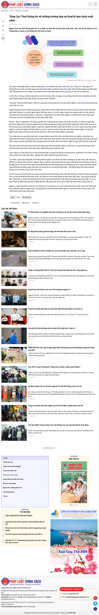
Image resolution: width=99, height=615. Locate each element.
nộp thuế (81, 103)
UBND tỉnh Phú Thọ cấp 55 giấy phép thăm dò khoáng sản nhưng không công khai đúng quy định (61, 349)
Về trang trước (15, 203)
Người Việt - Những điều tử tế (12, 488)
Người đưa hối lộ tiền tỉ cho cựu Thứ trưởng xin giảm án (49, 289)
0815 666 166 (13, 597)
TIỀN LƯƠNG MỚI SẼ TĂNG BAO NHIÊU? (18, 516)
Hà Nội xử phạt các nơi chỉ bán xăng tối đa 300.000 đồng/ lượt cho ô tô (55, 386)
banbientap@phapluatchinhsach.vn (34, 597)
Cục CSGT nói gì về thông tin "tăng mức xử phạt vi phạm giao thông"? (54, 367)
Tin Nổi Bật (25, 512)
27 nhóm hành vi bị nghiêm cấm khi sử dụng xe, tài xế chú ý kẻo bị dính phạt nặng (59, 212)
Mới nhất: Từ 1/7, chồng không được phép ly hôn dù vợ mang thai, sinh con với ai (25, 541)
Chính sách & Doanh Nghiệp (12, 466)
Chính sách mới (8, 462)
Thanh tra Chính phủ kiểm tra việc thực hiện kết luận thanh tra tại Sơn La (55, 309)
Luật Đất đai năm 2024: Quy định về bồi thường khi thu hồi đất (24, 523)
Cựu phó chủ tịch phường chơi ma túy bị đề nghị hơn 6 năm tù (51, 328)
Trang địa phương (8, 492)
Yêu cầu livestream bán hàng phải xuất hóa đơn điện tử (23, 534)
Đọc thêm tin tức (49, 448)
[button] (90, 4)
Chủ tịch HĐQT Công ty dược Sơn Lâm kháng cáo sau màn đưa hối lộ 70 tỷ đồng (58, 425)
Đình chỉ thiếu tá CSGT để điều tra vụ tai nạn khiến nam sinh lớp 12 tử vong (56, 251)
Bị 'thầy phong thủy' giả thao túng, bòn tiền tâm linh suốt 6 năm (52, 231)
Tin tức (12, 10)
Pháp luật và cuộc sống (22, 10)
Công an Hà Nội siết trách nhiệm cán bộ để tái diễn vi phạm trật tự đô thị (55, 406)
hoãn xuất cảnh (67, 87)
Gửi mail (26, 203)
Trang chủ (4, 10)
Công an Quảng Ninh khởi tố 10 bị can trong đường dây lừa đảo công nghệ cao (57, 270)
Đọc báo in (74, 459)
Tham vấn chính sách (9, 470)
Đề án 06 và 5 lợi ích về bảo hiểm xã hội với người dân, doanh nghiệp (25, 529)
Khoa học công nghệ (9, 483)
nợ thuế (47, 87)
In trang (35, 203)
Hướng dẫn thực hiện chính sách (13, 479)
